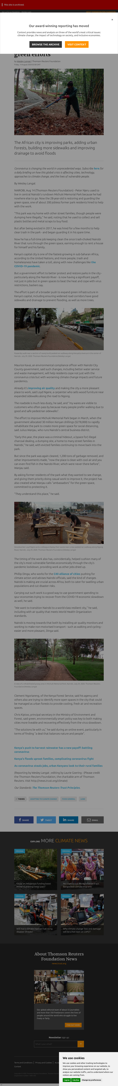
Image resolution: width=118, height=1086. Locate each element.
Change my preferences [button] (91, 1080)
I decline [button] (75, 1080)
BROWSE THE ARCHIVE (45, 44)
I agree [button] (67, 1080)
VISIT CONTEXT (76, 44)
